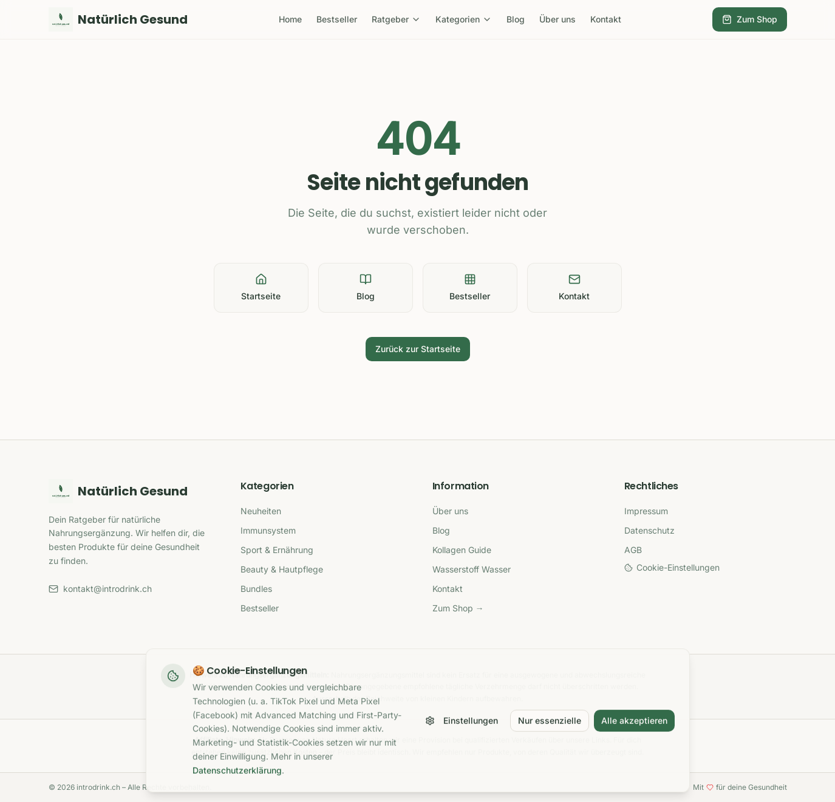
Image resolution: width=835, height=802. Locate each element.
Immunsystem (268, 530)
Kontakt (605, 19)
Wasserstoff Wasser (471, 569)
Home (290, 19)
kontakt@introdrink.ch (100, 588)
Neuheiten (260, 511)
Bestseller (336, 19)
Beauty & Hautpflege (281, 569)
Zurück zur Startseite (417, 349)
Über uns (557, 19)
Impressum (646, 511)
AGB (633, 550)
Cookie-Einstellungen (672, 567)
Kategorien (463, 19)
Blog (515, 19)
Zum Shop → (458, 608)
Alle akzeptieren (634, 726)
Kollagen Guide (461, 550)
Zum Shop (749, 19)
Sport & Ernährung (276, 550)
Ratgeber (396, 19)
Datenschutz (649, 530)
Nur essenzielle (549, 726)
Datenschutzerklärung (237, 775)
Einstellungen (461, 726)
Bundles (256, 588)
